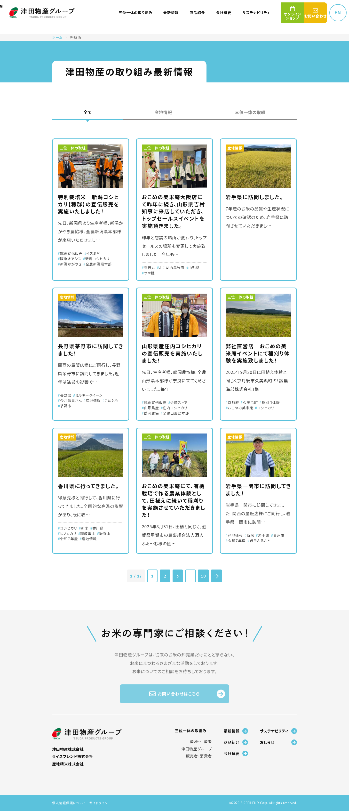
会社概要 (236, 753)
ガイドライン (98, 802)
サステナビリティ (278, 731)
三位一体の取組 (250, 112)
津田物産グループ (197, 748)
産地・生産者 (201, 741)
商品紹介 (236, 742)
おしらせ (278, 742)
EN (338, 12)
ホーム (57, 37)
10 (203, 576)
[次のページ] (216, 576)
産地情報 (163, 112)
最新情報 (236, 731)
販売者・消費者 (199, 755)
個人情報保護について (69, 802)
